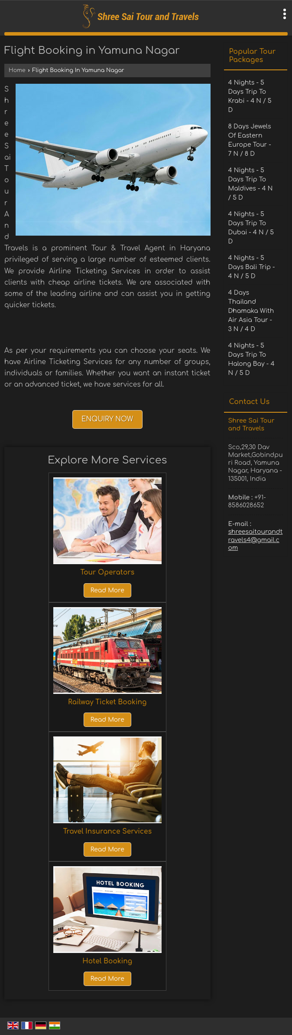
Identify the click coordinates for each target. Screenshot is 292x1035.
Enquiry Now (107, 419)
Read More (107, 590)
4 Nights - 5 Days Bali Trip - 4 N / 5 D (251, 267)
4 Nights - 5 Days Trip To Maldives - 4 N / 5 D (250, 184)
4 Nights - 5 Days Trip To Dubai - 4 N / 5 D (251, 228)
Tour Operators (107, 572)
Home (17, 70)
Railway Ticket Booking (107, 702)
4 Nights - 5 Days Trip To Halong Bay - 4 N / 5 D (251, 359)
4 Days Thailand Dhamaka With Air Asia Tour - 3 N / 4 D (251, 310)
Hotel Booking (107, 961)
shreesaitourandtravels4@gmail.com (255, 540)
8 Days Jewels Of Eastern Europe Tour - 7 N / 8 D (249, 140)
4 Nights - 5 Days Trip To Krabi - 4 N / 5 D (250, 96)
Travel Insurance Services (107, 831)
